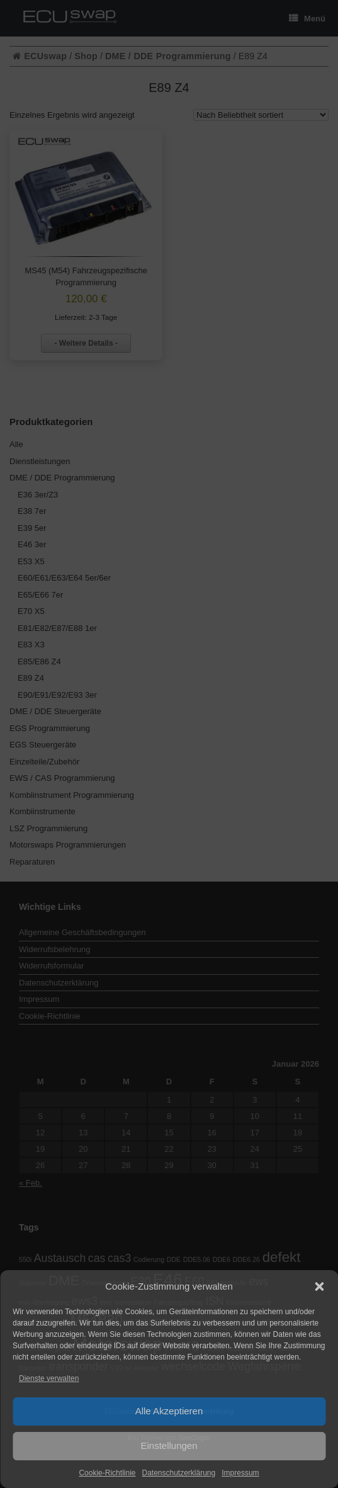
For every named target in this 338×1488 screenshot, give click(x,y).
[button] (319, 1286)
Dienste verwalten (49, 1378)
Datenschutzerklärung (178, 1472)
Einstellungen (168, 1445)
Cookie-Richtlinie (107, 1472)
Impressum (240, 1472)
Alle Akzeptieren (169, 1411)
